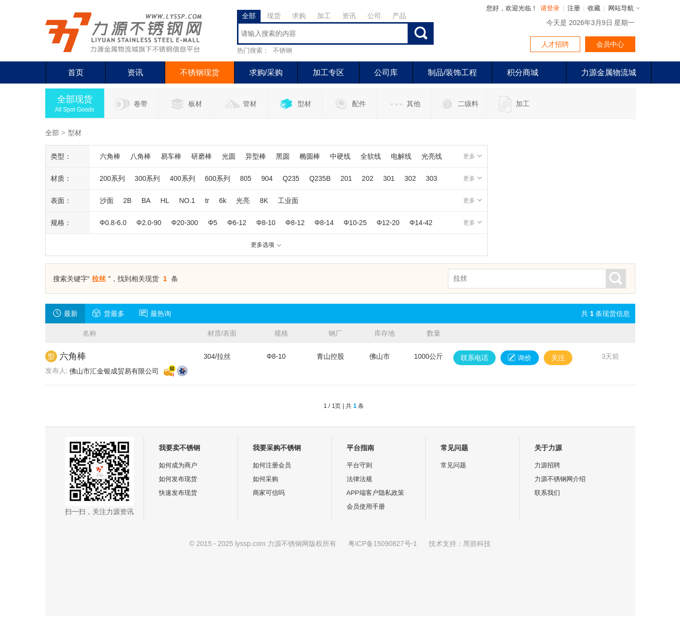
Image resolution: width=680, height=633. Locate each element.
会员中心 (610, 44)
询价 (520, 358)
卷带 (131, 104)
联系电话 (474, 358)
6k (222, 200)
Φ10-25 (355, 223)
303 (431, 178)
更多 (472, 156)
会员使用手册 (366, 506)
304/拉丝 (217, 356)
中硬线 (340, 156)
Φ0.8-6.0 (113, 223)
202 (367, 178)
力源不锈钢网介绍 (560, 479)
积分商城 (522, 72)
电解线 (401, 156)
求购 (299, 16)
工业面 (288, 200)
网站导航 (621, 8)
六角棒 (110, 156)
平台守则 (359, 465)
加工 (324, 16)
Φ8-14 (323, 223)
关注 (558, 358)
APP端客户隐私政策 (375, 492)
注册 (573, 8)
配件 (349, 104)
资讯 (349, 16)
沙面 (107, 200)
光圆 (229, 156)
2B (127, 200)
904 (266, 178)
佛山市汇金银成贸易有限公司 (114, 371)
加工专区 (328, 72)
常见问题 (453, 465)
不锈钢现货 (199, 72)
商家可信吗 (269, 492)
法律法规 (359, 479)
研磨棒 (201, 156)
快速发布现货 (178, 492)
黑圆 (283, 156)
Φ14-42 (421, 223)
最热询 (155, 313)
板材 (185, 104)
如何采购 (265, 479)
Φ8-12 (294, 223)
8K (264, 200)
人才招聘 (555, 44)
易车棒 (171, 156)
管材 (240, 104)
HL (164, 200)
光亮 (243, 200)
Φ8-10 (265, 223)
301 (388, 178)
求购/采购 (266, 72)
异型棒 (255, 156)
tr (207, 200)
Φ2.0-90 (148, 223)
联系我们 (547, 492)
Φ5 (212, 223)
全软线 (370, 156)
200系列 (112, 178)
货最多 (108, 313)
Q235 (291, 178)
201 (346, 178)
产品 (399, 16)
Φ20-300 (184, 223)
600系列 (217, 178)
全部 (249, 16)
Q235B (320, 178)
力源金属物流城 (608, 72)
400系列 (182, 178)
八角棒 (140, 156)
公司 (374, 16)
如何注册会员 (272, 465)
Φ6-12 (236, 223)
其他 (403, 104)
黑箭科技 (477, 543)
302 (410, 178)
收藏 (594, 8)
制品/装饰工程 (452, 72)
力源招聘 (547, 465)
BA (146, 200)
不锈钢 (282, 50)
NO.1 (187, 200)
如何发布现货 (178, 479)
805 (245, 178)
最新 (65, 313)
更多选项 (266, 244)
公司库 (386, 72)
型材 (294, 104)
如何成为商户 (178, 465)
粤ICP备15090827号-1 (382, 543)
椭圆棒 (309, 156)
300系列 (147, 178)
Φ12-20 (388, 223)
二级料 (458, 104)
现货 (274, 16)
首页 (76, 72)
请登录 (550, 8)
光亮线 (431, 156)
